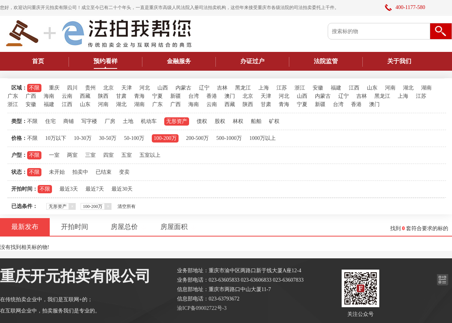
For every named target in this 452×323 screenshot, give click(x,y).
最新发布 (24, 226)
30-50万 (108, 138)
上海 (263, 88)
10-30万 (83, 138)
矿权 (274, 121)
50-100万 (134, 138)
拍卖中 (80, 172)
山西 (162, 88)
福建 (336, 88)
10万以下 (55, 138)
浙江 (300, 88)
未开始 (57, 172)
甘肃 (121, 96)
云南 (67, 96)
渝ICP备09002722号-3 (201, 308)
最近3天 (69, 189)
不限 (34, 88)
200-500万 (197, 138)
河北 (144, 88)
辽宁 (204, 88)
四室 (108, 155)
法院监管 (326, 61)
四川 (72, 88)
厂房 (110, 121)
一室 (54, 155)
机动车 (149, 121)
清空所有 (127, 206)
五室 (126, 155)
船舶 (256, 121)
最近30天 (122, 189)
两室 (72, 155)
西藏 (85, 96)
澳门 (229, 96)
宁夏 (157, 96)
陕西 (103, 96)
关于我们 (399, 61)
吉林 (222, 88)
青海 (139, 96)
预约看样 (105, 61)
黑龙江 (243, 88)
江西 (354, 88)
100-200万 (165, 138)
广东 (13, 96)
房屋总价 (124, 226)
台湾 (193, 96)
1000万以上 (262, 138)
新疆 (175, 96)
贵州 (90, 88)
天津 (126, 88)
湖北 (408, 88)
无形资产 (176, 121)
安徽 (318, 88)
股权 (220, 121)
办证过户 (252, 61)
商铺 (68, 121)
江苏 (281, 88)
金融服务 (179, 61)
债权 (202, 121)
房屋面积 (174, 226)
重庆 (54, 88)
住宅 (50, 121)
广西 (31, 96)
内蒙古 (183, 88)
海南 (49, 96)
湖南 (426, 88)
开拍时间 (74, 226)
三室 (90, 155)
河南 (390, 88)
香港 (211, 96)
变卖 (124, 172)
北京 (108, 88)
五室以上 (149, 155)
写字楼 (89, 121)
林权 (238, 121)
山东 (372, 88)
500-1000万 (229, 138)
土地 (128, 121)
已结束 (103, 172)
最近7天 (95, 189)
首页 (38, 61)
